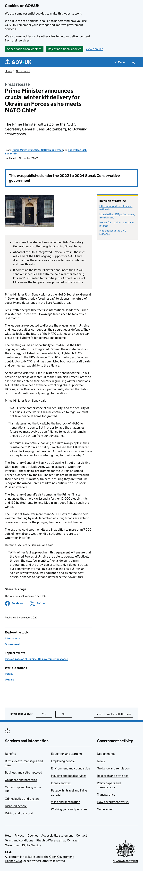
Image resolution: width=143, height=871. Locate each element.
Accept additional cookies (24, 49)
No (67, 714)
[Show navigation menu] (119, 62)
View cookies (94, 48)
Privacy (19, 835)
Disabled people (16, 806)
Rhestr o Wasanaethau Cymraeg (57, 840)
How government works (113, 802)
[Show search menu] (133, 62)
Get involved (105, 809)
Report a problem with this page (113, 714)
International (12, 638)
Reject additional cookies (64, 49)
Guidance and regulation (113, 768)
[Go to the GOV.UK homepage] (18, 62)
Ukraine (9, 679)
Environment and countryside (70, 768)
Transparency (106, 794)
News (101, 761)
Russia (9, 673)
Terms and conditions (19, 840)
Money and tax (61, 783)
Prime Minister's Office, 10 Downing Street (37, 150)
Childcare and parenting (21, 780)
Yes (47, 714)
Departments (106, 754)
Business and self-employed (23, 772)
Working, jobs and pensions (69, 809)
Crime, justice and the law (22, 798)
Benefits (10, 754)
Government (23, 71)
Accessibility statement (57, 835)
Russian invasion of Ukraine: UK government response (36, 659)
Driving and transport (19, 813)
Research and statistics (112, 776)
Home (8, 71)
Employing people (63, 761)
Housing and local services (68, 776)
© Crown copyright (125, 861)
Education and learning (66, 754)
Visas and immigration (65, 802)
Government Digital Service (23, 845)
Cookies (32, 835)
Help (8, 835)
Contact (81, 835)
